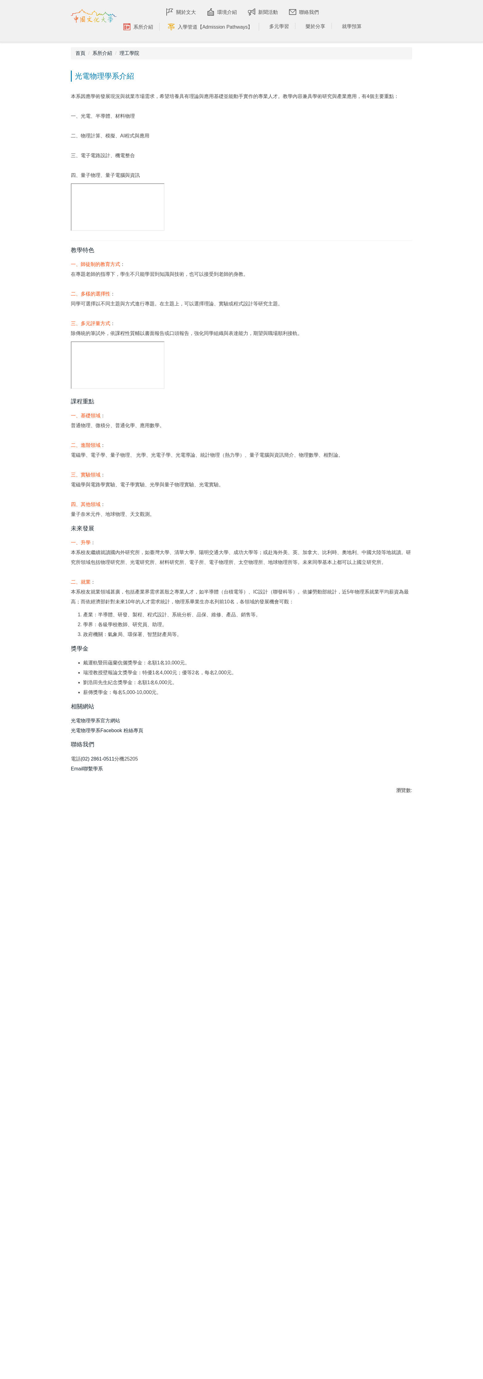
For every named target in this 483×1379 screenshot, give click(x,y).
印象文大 (119, 1203)
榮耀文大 (119, 1214)
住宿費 (372, 1331)
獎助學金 (374, 1342)
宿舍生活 (289, 1238)
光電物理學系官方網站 (95, 1042)
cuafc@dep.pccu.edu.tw (29, 1283)
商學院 (202, 1284)
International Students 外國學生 (387, 1277)
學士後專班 (376, 1292)
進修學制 (374, 1261)
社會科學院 (206, 1261)
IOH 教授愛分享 (126, 1264)
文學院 (202, 1214)
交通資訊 (289, 1203)
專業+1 (287, 1276)
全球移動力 (291, 1288)
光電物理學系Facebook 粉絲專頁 (107, 1052)
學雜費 (372, 1319)
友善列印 (85, 1137)
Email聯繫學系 (87, 1095)
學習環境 (289, 1226)
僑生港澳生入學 (381, 1238)
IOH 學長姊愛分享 (128, 1252)
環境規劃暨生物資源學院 (220, 1273)
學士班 (372, 1214)
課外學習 (289, 1299)
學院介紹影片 (209, 1203)
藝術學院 (204, 1308)
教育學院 (204, 1320)
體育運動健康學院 (213, 1331)
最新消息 (119, 1291)
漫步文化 (289, 1214)
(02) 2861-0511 (97, 1085)
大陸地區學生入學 (383, 1249)
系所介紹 (102, 67)
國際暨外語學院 (211, 1226)
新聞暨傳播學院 (211, 1296)
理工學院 (129, 67)
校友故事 (119, 1226)
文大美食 (289, 1249)
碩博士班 (374, 1226)
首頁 (80, 67)
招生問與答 (376, 1203)
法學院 (202, 1249)
